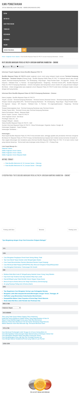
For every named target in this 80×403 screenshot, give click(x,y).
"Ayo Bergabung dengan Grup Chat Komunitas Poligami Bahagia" (24, 240)
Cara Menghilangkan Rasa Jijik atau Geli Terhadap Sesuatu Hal (22, 337)
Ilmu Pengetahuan (9, 24)
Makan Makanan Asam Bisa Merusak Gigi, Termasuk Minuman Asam (23, 323)
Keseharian (7, 34)
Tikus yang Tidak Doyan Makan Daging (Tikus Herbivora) (20, 316)
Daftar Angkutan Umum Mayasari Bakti (14, 155)
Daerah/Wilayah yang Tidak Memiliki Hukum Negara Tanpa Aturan (24, 279)
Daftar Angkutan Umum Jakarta (12, 152)
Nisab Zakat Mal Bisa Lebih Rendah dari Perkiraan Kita (22, 301)
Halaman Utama (7, 148)
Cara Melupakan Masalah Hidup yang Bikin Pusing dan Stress (21, 335)
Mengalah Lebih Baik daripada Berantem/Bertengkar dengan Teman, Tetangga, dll (31, 293)
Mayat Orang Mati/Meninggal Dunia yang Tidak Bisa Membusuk (22, 320)
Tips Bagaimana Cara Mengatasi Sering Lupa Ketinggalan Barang (25, 291)
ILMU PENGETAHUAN (12, 4)
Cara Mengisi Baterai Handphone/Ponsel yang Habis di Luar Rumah (23, 339)
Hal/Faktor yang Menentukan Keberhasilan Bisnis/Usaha (22, 296)
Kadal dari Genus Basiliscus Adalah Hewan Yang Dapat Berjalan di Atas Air (25, 318)
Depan (5, 13)
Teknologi (6, 29)
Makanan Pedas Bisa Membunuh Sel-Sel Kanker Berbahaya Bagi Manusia (25, 322)
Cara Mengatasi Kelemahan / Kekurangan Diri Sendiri (20, 267)
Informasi (6, 39)
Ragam (5, 45)
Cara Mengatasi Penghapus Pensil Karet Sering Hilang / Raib (23, 257)
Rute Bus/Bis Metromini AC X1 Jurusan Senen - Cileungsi (24, 165)
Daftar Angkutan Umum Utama (11, 150)
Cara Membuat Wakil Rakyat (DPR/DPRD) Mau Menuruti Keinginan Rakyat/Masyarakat (31, 265)
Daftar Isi (6, 19)
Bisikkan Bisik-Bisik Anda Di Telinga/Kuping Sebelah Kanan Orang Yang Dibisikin (29, 274)
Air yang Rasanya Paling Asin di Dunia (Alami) (18, 284)
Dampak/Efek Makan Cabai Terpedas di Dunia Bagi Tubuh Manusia (26, 298)
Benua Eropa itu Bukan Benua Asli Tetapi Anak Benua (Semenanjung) (25, 281)
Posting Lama (73, 229)
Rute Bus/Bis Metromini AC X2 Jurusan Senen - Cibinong (23, 163)
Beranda (41, 229)
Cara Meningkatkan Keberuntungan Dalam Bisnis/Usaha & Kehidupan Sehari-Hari (27, 334)
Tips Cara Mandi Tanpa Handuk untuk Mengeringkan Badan (22, 260)
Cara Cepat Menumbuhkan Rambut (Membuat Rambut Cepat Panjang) (26, 262)
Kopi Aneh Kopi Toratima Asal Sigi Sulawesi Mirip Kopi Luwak (23, 276)
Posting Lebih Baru (8, 229)
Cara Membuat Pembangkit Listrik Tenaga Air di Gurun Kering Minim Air (24, 332)
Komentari (21, 66)
